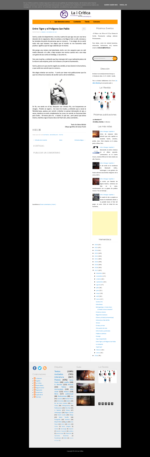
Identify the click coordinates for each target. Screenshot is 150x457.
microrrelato (54, 134)
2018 (96, 267)
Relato (64, 387)
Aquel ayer (99, 347)
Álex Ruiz (38, 397)
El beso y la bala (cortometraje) (105, 317)
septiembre (99, 282)
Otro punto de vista (101, 328)
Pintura (68, 410)
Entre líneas (99, 304)
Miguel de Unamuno (101, 315)
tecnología (63, 429)
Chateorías (68, 433)
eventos (67, 419)
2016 (96, 355)
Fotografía (57, 419)
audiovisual (69, 394)
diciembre (99, 273)
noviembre (99, 276)
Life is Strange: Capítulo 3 (107, 163)
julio (97, 287)
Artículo (70, 385)
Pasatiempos (57, 438)
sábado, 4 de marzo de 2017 (49, 32)
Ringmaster (39, 390)
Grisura (98, 323)
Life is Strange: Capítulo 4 (107, 131)
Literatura (59, 377)
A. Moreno (39, 378)
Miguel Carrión (40, 388)
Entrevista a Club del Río (103, 320)
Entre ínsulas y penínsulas (103, 331)
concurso (59, 398)
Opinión (71, 429)
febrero (98, 350)
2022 (96, 256)
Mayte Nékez (39, 385)
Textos (61, 134)
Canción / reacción (61, 431)
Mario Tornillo (64, 417)
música (66, 392)
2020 (96, 262)
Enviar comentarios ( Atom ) (48, 204)
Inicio (60, 140)
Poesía (57, 380)
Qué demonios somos (62, 22)
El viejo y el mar (100, 325)
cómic (62, 424)
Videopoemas (66, 405)
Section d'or (99, 302)
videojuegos (58, 412)
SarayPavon (39, 392)
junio (97, 290)
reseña (66, 382)
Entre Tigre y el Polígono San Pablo (50, 29)
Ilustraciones (62, 396)
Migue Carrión (69, 412)
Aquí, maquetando (101, 339)
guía (66, 422)
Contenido (77, 22)
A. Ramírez (57, 410)
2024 (96, 250)
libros (56, 394)
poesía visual (59, 433)
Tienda (87, 22)
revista (56, 429)
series (69, 424)
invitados (46, 134)
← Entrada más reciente (40, 140)
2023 (96, 253)
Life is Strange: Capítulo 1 (107, 194)
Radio (65, 438)
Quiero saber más (111, 5)
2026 (96, 244)
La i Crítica (38, 383)
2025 (96, 247)
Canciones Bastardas (61, 435)
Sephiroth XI (39, 395)
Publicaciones (58, 408)
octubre (98, 279)
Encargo (98, 336)
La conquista (99, 344)
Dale (115, 58)
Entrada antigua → (80, 140)
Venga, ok (123, 5)
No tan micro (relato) (60, 403)
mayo (98, 293)
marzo (98, 299)
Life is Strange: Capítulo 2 (107, 179)
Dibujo (71, 415)
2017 (96, 270)
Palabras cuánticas (101, 333)
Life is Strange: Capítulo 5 (107, 147)
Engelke (38, 381)
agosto (98, 285)
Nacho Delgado (66, 426)
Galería (68, 401)
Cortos (56, 426)
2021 (96, 259)
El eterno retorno (101, 312)
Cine (72, 396)
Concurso (96, 22)
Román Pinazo (69, 398)
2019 (96, 264)
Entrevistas (60, 401)
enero (98, 353)
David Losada (62, 415)
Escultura (70, 431)
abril (97, 296)
